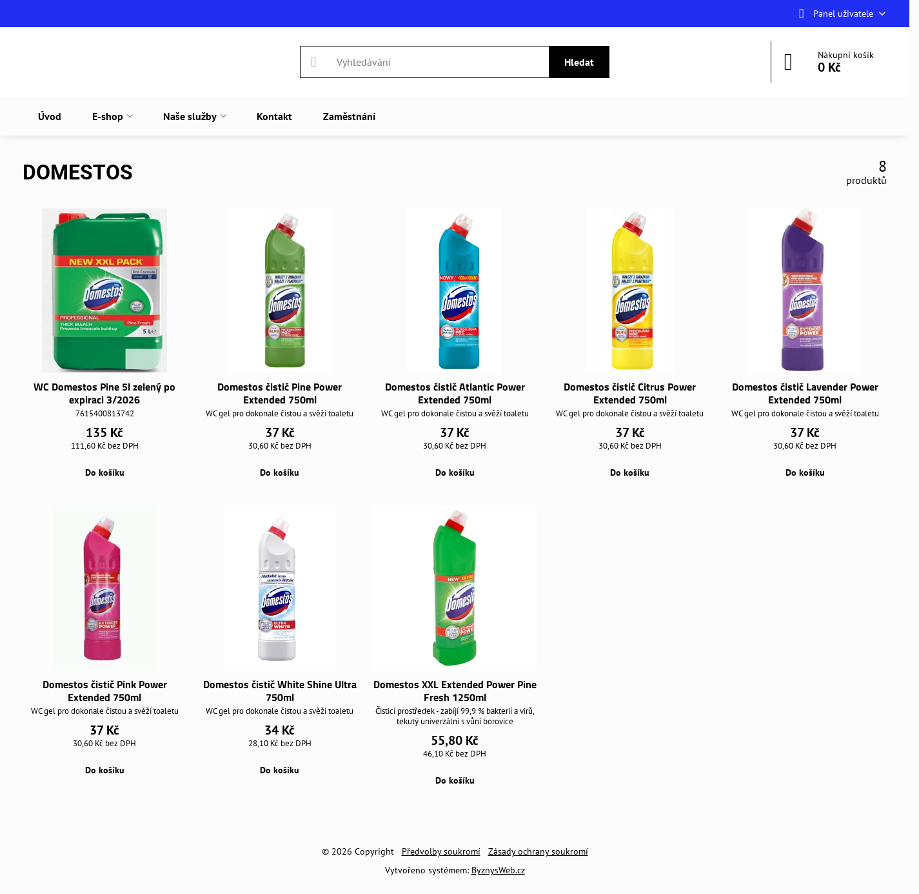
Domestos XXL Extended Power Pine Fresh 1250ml (455, 690)
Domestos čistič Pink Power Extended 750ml (105, 690)
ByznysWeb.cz (498, 870)
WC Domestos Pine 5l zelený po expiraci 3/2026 (104, 393)
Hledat (579, 62)
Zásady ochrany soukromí (538, 851)
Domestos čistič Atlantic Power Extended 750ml (455, 393)
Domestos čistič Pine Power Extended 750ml (279, 393)
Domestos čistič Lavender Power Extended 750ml (805, 393)
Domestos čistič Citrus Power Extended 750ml (630, 393)
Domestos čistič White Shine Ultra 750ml (280, 690)
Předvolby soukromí (441, 851)
